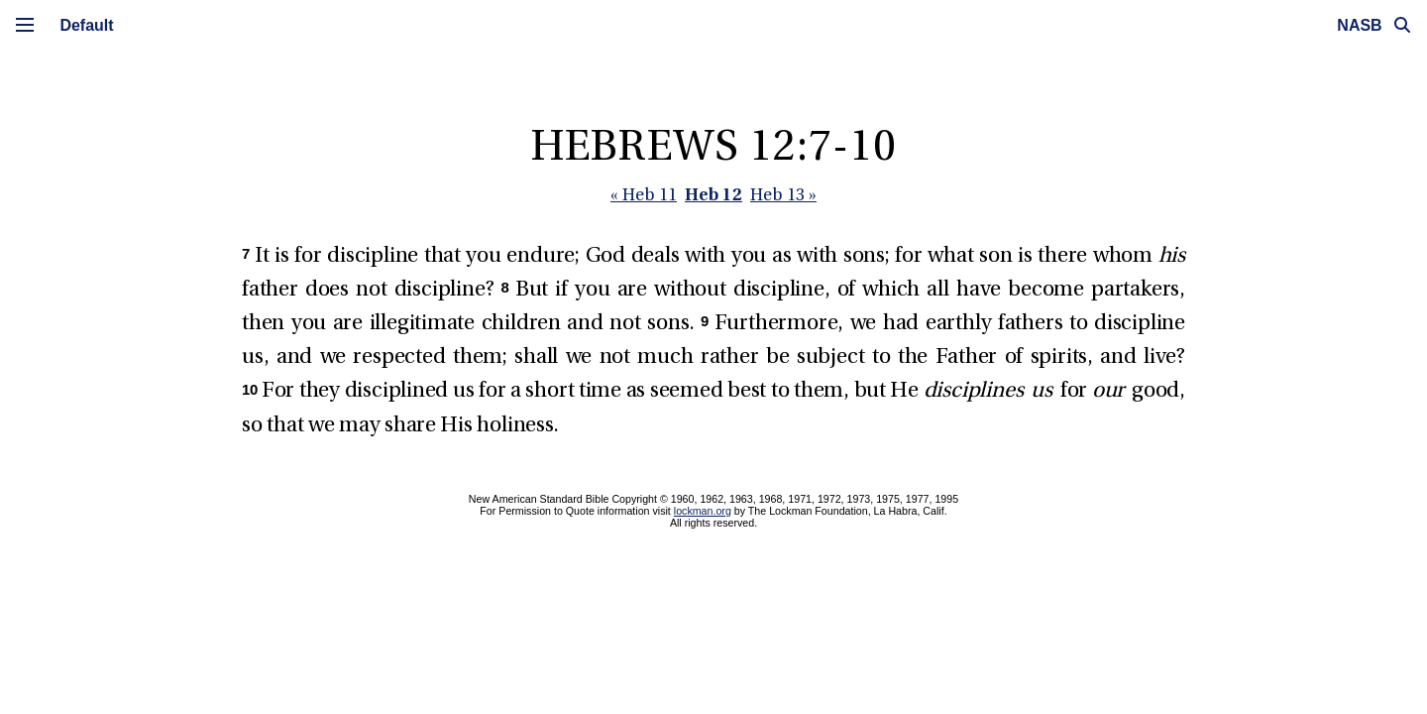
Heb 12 (713, 193)
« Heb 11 (643, 195)
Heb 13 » (783, 195)
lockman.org (702, 511)
